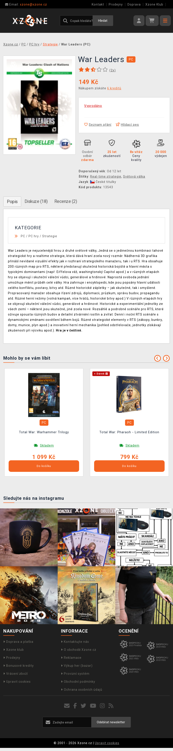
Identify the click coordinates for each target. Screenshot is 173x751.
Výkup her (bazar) (77, 665)
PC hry (34, 236)
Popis (12, 201)
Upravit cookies (17, 681)
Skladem (47, 445)
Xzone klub (13, 649)
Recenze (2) (65, 201)
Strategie (49, 236)
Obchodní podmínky (78, 681)
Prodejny (116, 4)
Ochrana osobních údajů (81, 689)
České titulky (103, 182)
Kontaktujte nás (75, 641)
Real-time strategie (105, 176)
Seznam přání (97, 125)
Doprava (134, 4)
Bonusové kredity (18, 665)
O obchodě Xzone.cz (78, 649)
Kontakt (98, 4)
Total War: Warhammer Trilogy (44, 432)
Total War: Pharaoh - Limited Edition (129, 432)
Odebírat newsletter (111, 722)
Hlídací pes (127, 125)
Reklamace (71, 657)
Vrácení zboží (15, 673)
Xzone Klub (154, 4)
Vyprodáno (93, 106)
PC (23, 236)
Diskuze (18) (36, 201)
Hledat (102, 21)
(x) (112, 70)
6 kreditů (114, 88)
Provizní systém (75, 673)
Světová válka (134, 176)
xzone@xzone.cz (26, 4)
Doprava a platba (18, 641)
